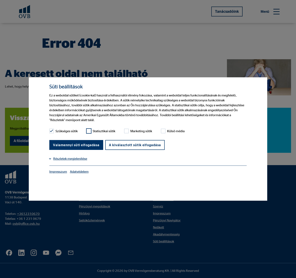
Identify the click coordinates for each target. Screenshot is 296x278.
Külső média (173, 131)
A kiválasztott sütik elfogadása (135, 145)
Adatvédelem (79, 171)
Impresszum (58, 171)
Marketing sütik (138, 131)
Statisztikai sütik (101, 131)
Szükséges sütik (63, 131)
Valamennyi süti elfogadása (76, 145)
